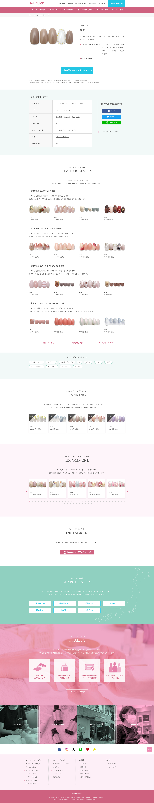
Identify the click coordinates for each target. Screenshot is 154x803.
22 (91, 501)
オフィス (62, 123)
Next (127, 491)
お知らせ (56, 767)
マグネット (51, 362)
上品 (78, 117)
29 (112, 501)
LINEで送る (113, 122)
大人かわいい (52, 366)
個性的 (108, 362)
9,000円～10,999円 (62, 137)
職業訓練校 (56, 777)
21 (88, 501)
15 (71, 501)
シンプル (59, 117)
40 (82, 503)
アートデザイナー (36, 366)
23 (94, 501)
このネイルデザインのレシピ (109, 131)
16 (74, 501)
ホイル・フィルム (78, 103)
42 (88, 503)
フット (98, 362)
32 (121, 501)
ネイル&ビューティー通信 (61, 764)
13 (65, 501)
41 (85, 503)
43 (91, 503)
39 (79, 503)
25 (100, 501)
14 (68, 501)
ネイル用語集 (111, 764)
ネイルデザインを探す (85, 10)
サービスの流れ (68, 10)
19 (82, 501)
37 (73, 503)
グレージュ (68, 110)
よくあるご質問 (58, 770)
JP (60, 3)
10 (56, 501)
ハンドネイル (71, 130)
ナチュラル (65, 366)
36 (70, 503)
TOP (149, 749)
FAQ (85, 3)
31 (118, 501)
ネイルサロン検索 (102, 10)
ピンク (88, 362)
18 (79, 501)
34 (64, 503)
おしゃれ (67, 117)
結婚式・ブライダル (67, 362)
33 (124, 501)
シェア (113, 111)
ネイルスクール (58, 773)
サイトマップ (79, 3)
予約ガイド (101, 3)
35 (67, 503)
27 (106, 501)
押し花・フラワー (36, 362)
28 (109, 501)
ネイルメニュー (55, 10)
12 (62, 501)
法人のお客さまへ (85, 770)
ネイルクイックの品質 (38, 10)
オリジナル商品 (31, 783)
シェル (67, 103)
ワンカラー (60, 103)
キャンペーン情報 (117, 10)
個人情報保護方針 (85, 777)
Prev (27, 491)
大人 (73, 117)
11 (59, 501)
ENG (63, 3)
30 (115, 501)
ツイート (113, 116)
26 (103, 501)
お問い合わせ (92, 3)
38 (76, 503)
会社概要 (83, 764)
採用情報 (70, 3)
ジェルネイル (60, 130)
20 (85, 501)
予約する (116, 3)
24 (97, 501)
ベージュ (59, 110)
